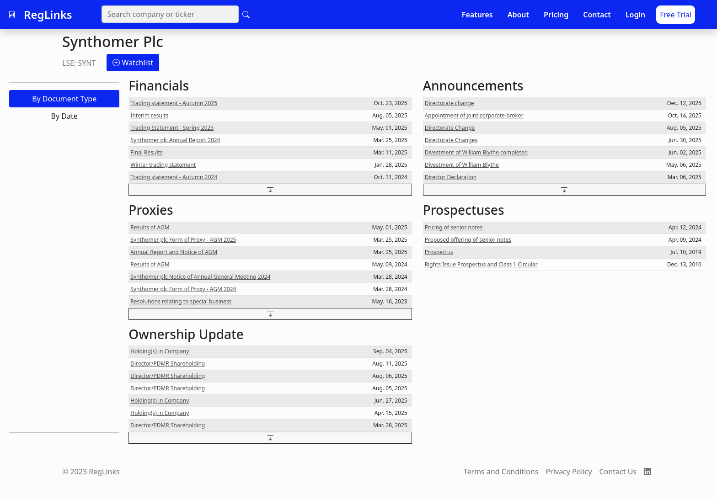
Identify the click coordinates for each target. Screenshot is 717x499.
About (518, 15)
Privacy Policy (569, 472)
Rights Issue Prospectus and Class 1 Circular (481, 264)
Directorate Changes (451, 140)
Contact (597, 15)
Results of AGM (149, 227)
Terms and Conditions (501, 472)
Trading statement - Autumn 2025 (173, 103)
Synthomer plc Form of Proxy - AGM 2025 (183, 240)
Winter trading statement (163, 165)
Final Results (146, 152)
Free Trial (675, 15)
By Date (64, 116)
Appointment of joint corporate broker (474, 115)
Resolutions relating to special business (180, 301)
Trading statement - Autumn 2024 (173, 177)
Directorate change (449, 103)
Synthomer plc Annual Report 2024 (175, 140)
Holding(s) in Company (159, 351)
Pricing (556, 15)
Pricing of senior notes (453, 227)
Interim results (149, 115)
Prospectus (439, 252)
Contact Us (618, 472)
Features (477, 15)
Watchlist (132, 63)
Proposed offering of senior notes (468, 240)
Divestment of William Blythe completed (476, 152)
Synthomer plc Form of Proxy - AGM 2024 (183, 289)
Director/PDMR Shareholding (167, 363)
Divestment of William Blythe (462, 165)
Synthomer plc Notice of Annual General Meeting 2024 (200, 277)
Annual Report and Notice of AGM (173, 252)
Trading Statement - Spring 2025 (172, 128)
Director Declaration (450, 177)
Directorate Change (450, 128)
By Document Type (64, 99)
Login (635, 15)
